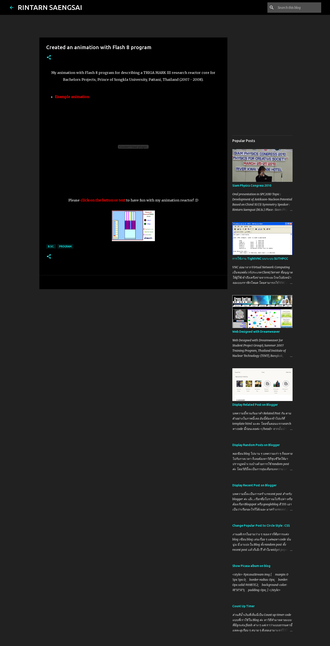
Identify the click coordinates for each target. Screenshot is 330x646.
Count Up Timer (243, 606)
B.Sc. (51, 246)
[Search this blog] (298, 7)
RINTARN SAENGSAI (50, 7)
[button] (48, 58)
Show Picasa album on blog (251, 566)
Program (65, 246)
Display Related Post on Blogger (255, 404)
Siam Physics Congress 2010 (251, 185)
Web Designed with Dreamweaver (256, 331)
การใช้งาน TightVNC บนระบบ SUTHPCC (260, 258)
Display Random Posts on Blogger (256, 445)
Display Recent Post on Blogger (254, 485)
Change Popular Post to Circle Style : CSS (261, 525)
